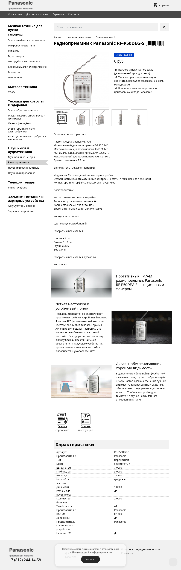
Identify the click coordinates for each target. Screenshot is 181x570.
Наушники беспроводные (23, 167)
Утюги (12, 92)
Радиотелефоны (18, 187)
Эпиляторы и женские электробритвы (21, 130)
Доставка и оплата (37, 14)
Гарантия (58, 14)
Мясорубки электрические (24, 61)
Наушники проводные (21, 173)
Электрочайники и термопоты (26, 40)
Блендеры (14, 72)
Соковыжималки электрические (27, 66)
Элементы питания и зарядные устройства (26, 199)
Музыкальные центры (21, 157)
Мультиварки (16, 56)
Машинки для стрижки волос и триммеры (26, 117)
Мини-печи (15, 77)
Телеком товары (22, 182)
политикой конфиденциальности (95, 552)
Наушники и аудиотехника (20, 150)
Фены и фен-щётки (19, 123)
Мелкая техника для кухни (25, 28)
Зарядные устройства (21, 211)
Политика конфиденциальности (140, 549)
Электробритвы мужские (23, 110)
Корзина (160, 5)
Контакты (74, 14)
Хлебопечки (15, 35)
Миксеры (13, 50)
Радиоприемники (18, 162)
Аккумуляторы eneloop (22, 205)
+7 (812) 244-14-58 (25, 559)
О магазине (15, 14)
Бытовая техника (22, 87)
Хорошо (90, 559)
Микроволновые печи (21, 45)
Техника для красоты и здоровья (26, 103)
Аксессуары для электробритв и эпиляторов (27, 138)
